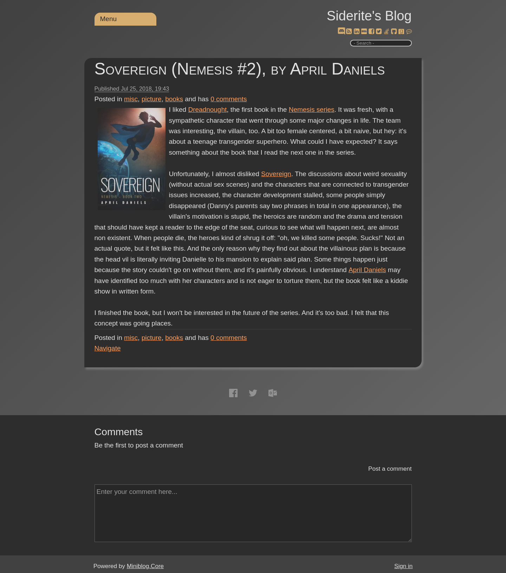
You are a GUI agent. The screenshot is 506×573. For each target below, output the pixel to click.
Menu (108, 18)
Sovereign (276, 174)
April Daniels (367, 269)
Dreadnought (207, 109)
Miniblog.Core (145, 566)
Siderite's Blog (369, 15)
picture (152, 99)
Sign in (403, 566)
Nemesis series (312, 109)
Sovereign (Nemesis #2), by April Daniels (240, 68)
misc (131, 99)
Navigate (108, 348)
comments (228, 99)
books (174, 99)
